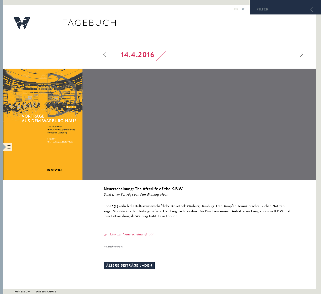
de (236, 9)
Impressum (22, 292)
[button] (1, 147)
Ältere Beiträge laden (129, 266)
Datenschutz (46, 292)
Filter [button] (263, 10)
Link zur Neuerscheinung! (128, 234)
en (243, 9)
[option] (73, 124)
